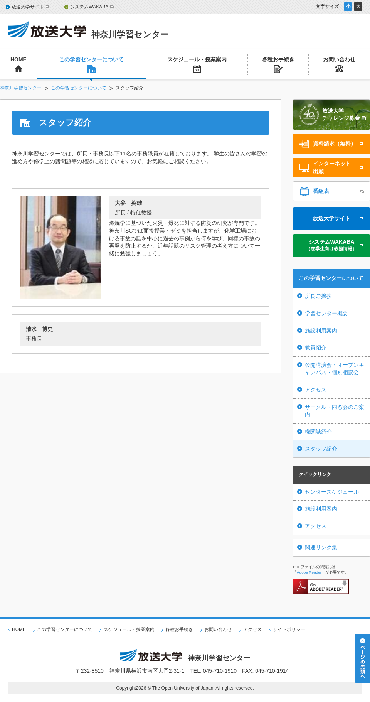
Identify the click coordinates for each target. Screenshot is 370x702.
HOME (19, 629)
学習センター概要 (326, 313)
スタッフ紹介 (321, 449)
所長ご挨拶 (318, 296)
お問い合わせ (218, 629)
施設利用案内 (321, 330)
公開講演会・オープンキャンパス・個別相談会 (334, 369)
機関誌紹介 (318, 432)
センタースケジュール (332, 492)
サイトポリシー (289, 629)
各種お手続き (179, 629)
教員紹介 (315, 347)
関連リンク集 (321, 547)
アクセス (315, 389)
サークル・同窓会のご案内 (334, 411)
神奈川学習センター (21, 88)
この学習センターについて (78, 88)
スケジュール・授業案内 (129, 629)
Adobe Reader (309, 572)
